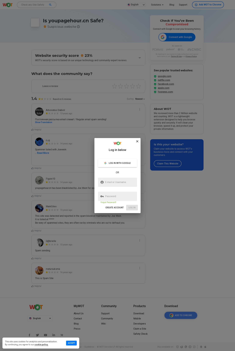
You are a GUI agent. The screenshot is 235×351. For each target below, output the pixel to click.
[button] (114, 207)
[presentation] (117, 175)
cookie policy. (41, 344)
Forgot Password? (108, 202)
